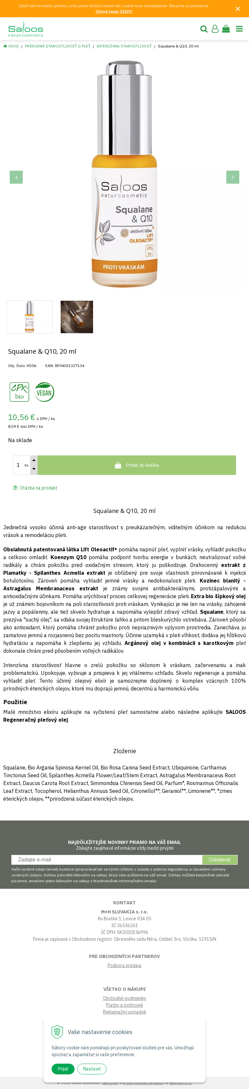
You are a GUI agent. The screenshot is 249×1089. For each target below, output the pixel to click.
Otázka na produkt (35, 488)
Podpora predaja (124, 965)
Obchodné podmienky (124, 998)
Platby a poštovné (124, 1005)
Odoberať (220, 859)
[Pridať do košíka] (137, 465)
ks (27, 465)
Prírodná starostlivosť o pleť (57, 46)
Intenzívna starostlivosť (124, 46)
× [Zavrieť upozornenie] (238, 8)
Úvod (13, 46)
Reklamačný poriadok (124, 1012)
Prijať (63, 1068)
